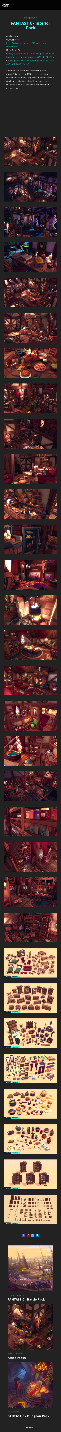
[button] (30, 1427)
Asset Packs (30, 18)
